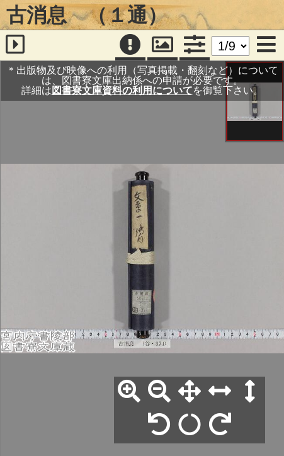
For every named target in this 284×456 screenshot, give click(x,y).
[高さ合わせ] (250, 392)
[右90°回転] (220, 425)
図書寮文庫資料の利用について (122, 90)
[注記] (130, 45)
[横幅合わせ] (220, 392)
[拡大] (129, 392)
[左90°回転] (159, 425)
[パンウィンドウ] (162, 45)
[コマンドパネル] (194, 45)
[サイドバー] (15, 45)
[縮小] (159, 392)
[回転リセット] (189, 425)
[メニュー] (266, 45)
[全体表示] (189, 392)
